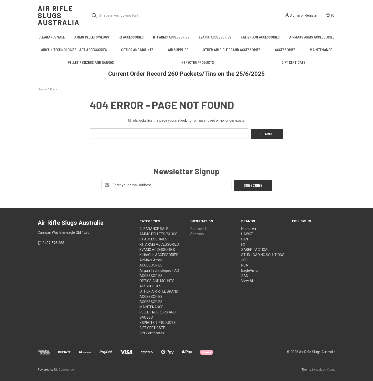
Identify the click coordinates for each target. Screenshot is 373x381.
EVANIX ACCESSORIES (215, 37)
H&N (244, 238)
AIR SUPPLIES (178, 50)
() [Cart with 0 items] (331, 15)
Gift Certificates (151, 332)
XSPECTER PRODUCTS (197, 63)
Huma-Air (248, 227)
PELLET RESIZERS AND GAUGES (91, 63)
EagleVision (250, 269)
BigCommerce (64, 368)
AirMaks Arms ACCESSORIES (312, 37)
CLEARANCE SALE (51, 37)
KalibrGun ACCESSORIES (260, 37)
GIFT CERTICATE (293, 63)
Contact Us (198, 227)
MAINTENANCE (321, 50)
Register (311, 15)
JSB (244, 259)
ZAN (244, 274)
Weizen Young (326, 368)
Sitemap (197, 233)
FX (243, 243)
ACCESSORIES (285, 50)
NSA (244, 264)
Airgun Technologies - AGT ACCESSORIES (74, 50)
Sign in (295, 15)
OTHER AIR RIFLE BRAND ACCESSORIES (232, 50)
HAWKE (247, 233)
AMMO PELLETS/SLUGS (91, 37)
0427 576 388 (53, 242)
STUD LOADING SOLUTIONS (262, 254)
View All (247, 280)
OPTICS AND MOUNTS (137, 50)
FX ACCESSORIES (131, 37)
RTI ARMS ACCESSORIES (171, 37)
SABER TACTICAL (255, 248)
